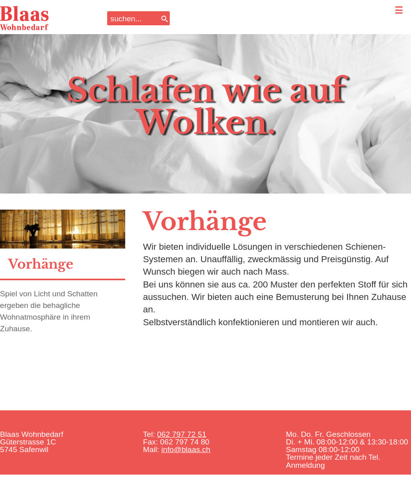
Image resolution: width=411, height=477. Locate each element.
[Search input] (133, 18)
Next (391, 100)
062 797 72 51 (181, 434)
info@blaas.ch (185, 449)
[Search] (164, 18)
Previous (19, 100)
